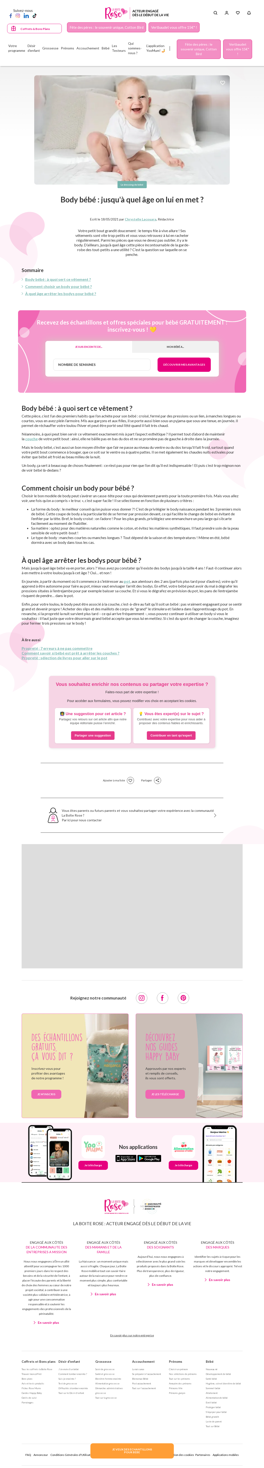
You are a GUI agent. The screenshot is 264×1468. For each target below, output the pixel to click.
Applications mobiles (226, 1455)
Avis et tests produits (33, 1383)
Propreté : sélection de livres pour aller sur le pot (64, 657)
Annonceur (41, 1455)
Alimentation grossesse (107, 1383)
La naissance (138, 1369)
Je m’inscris (46, 1094)
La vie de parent (214, 1421)
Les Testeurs (119, 48)
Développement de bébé (218, 1373)
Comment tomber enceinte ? (72, 1373)
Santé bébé (211, 1378)
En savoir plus (48, 1322)
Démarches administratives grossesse (109, 1390)
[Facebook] (11, 15)
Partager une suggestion (93, 735)
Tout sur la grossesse (106, 1397)
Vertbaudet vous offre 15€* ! (174, 27)
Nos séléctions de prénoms (183, 1373)
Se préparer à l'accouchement (146, 1373)
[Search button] (215, 13)
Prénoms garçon (177, 1392)
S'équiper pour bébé (216, 1412)
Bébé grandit (212, 1416)
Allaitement (212, 1392)
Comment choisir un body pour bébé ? (58, 286)
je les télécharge (165, 1094)
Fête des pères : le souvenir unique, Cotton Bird (107, 27)
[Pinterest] (183, 998)
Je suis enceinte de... (88, 346)
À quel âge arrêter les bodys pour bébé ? (60, 293)
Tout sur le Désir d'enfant (71, 1392)
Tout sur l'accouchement (144, 1388)
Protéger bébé (213, 1407)
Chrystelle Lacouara (140, 219)
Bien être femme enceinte (108, 1378)
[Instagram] (18, 15)
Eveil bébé (211, 1402)
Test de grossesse (67, 1383)
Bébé (210, 1361)
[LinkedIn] (26, 15)
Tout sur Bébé (213, 1426)
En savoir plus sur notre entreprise (132, 1335)
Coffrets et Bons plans (39, 1361)
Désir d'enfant (69, 1361)
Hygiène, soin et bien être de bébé (223, 1383)
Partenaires (202, 1455)
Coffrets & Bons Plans (35, 29)
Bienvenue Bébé (140, 1378)
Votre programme (16, 48)
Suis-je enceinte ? (67, 1378)
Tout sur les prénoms (179, 1378)
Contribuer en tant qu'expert (171, 735)
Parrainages (28, 1402)
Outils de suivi (29, 1397)
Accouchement (143, 1361)
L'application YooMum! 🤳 (155, 48)
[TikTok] (35, 15)
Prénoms (175, 1361)
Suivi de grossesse (105, 1369)
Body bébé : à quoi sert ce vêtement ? (58, 279)
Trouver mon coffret (32, 1373)
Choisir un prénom (178, 1369)
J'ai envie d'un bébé (68, 1369)
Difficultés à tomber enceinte (73, 1388)
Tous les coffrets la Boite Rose (37, 1369)
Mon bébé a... (175, 346)
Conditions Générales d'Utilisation (72, 1455)
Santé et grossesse (105, 1373)
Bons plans (27, 1378)
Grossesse (103, 1361)
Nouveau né (211, 1369)
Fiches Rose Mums (31, 1388)
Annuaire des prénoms (180, 1383)
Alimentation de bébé (217, 1397)
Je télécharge (93, 1165)
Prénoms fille (175, 1388)
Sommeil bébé (213, 1388)
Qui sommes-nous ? (135, 48)
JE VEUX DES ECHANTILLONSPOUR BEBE (132, 1451)
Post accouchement (141, 1383)
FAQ (28, 1455)
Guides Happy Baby (32, 1392)
